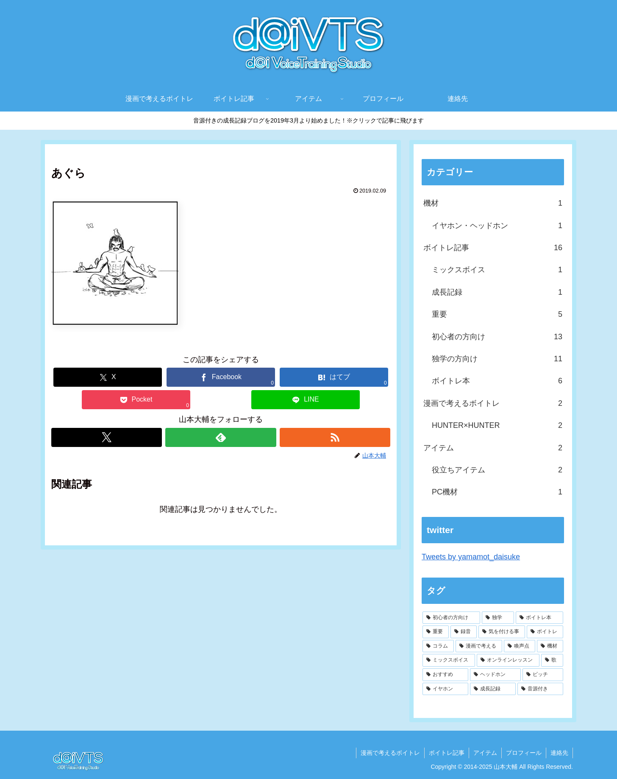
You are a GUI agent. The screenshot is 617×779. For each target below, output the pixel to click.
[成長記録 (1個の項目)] (493, 689)
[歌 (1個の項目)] (552, 660)
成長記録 (497, 292)
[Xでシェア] (107, 377)
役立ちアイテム (497, 470)
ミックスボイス (497, 269)
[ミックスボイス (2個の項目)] (448, 660)
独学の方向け (497, 359)
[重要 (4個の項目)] (435, 631)
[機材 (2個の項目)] (550, 646)
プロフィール (524, 752)
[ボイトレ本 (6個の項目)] (539, 617)
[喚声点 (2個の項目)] (519, 646)
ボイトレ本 (497, 381)
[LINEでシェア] (305, 399)
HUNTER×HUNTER (497, 425)
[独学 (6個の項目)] (498, 617)
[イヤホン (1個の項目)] (445, 689)
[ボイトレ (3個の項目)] (545, 631)
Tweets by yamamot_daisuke (471, 557)
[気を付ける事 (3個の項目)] (501, 631)
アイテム (492, 448)
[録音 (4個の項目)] (463, 631)
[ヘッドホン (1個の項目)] (495, 674)
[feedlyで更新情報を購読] (220, 437)
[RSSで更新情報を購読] (335, 437)
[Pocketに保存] (136, 399)
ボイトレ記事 (492, 247)
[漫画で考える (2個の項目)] (479, 646)
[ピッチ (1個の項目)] (543, 674)
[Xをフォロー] (106, 437)
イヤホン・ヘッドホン (497, 225)
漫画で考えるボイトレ (492, 403)
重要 (497, 314)
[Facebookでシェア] (221, 377)
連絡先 (559, 752)
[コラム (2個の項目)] (438, 646)
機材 (492, 203)
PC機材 (497, 492)
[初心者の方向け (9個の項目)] (451, 617)
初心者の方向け (497, 336)
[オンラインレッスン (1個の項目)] (508, 660)
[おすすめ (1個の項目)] (445, 674)
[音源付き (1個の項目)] (540, 689)
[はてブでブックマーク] (334, 377)
